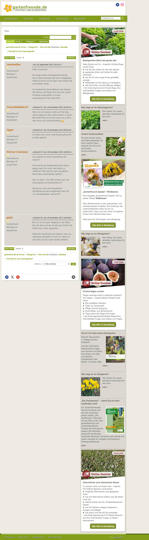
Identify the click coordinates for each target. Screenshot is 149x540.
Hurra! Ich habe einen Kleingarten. (98, 333)
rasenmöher (14, 64)
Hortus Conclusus (17, 151)
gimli (9, 217)
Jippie (10, 129)
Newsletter (80, 18)
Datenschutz (23, 537)
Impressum (9, 537)
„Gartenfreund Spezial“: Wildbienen (100, 191)
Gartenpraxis (11, 18)
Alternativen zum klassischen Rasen (101, 482)
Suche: (46, 37)
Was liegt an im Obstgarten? (95, 233)
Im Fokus (28, 18)
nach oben (118, 537)
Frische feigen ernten (93, 291)
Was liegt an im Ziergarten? (95, 374)
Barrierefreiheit (55, 537)
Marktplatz (44, 18)
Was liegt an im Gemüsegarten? (97, 107)
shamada (63, 47)
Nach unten (9, 58)
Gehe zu (37, 264)
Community (62, 18)
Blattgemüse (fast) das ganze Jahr (100, 60)
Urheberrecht (38, 537)
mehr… (105, 120)
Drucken (71, 58)
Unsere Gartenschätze (92, 133)
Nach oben (9, 249)
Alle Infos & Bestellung (103, 225)
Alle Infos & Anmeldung (103, 99)
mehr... (84, 445)
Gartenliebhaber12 (17, 107)
